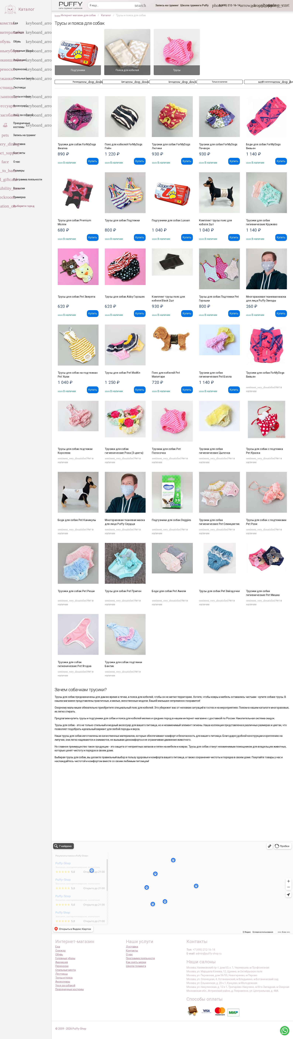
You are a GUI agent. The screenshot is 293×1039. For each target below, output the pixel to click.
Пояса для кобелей (127, 70)
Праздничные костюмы (69, 989)
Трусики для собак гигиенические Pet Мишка (263, 593)
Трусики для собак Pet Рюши (76, 591)
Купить (92, 161)
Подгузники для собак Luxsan (171, 220)
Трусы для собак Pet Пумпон (123, 591)
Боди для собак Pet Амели (169, 591)
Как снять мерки (136, 962)
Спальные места (65, 969)
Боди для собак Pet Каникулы (77, 520)
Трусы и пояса (64, 977)
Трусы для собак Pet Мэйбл (122, 372)
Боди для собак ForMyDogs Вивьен (263, 146)
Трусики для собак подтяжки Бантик (123, 664)
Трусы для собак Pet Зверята (76, 296)
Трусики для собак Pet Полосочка (166, 451)
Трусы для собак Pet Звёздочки (219, 591)
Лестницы (61, 973)
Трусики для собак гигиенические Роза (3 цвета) (124, 451)
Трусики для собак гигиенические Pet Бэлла (215, 374)
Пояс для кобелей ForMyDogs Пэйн (123, 146)
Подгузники (78, 70)
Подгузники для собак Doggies (171, 520)
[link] (167, 5)
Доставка (132, 946)
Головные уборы (65, 958)
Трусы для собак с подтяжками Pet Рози (266, 522)
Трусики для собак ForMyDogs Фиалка (77, 146)
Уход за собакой (65, 985)
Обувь (59, 954)
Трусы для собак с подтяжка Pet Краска (264, 451)
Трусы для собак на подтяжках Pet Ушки (78, 374)
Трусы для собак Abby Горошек (125, 296)
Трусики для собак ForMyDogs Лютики (171, 146)
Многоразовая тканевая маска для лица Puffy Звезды (266, 298)
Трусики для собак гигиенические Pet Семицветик (219, 522)
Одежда (60, 950)
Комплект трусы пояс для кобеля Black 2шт (168, 298)
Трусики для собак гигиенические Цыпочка (214, 451)
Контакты (132, 950)
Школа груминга (136, 966)
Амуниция (61, 962)
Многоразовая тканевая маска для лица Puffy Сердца (125, 522)
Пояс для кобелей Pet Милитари (166, 374)
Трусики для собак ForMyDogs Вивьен (265, 374)
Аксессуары (62, 981)
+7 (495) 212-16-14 (204, 949)
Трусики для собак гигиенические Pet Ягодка (75, 664)
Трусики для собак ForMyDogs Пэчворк (218, 146)
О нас (129, 954)
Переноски (61, 966)
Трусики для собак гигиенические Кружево (261, 222)
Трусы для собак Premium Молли (74, 222)
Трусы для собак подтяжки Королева (75, 451)
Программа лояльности (140, 958)
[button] (228, 5)
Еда (57, 946)
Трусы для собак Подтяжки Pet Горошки (219, 298)
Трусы (176, 70)
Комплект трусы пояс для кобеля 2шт (215, 222)
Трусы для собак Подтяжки (122, 220)
